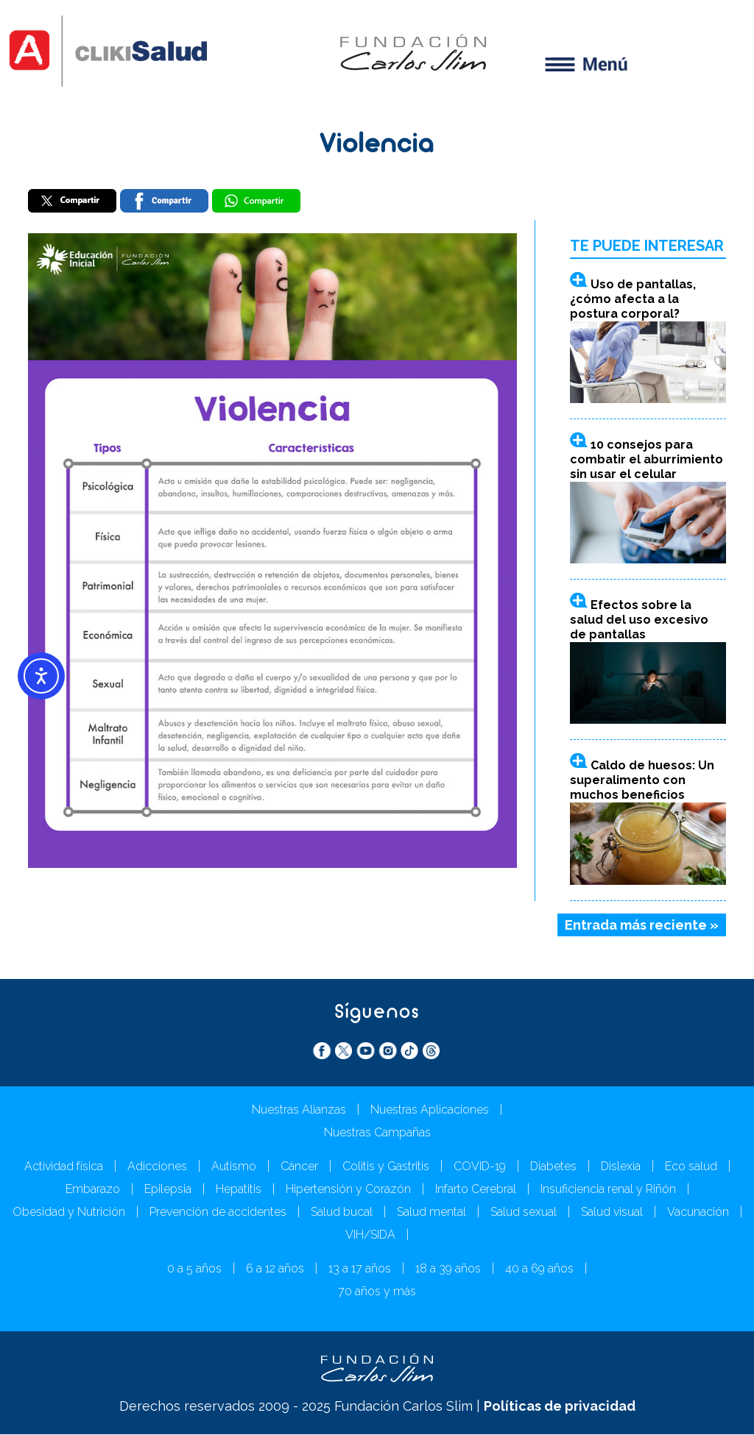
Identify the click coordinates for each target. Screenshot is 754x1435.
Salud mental (431, 1212)
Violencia (377, 145)
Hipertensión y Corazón (348, 1190)
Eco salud (691, 1167)
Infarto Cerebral (475, 1190)
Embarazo (93, 1190)
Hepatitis (238, 1190)
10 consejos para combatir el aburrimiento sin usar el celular (646, 459)
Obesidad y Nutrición (69, 1212)
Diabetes (553, 1167)
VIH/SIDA (370, 1235)
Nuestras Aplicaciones (429, 1110)
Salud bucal (342, 1212)
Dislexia (621, 1167)
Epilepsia (167, 1190)
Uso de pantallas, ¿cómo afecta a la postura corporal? (633, 299)
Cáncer (299, 1167)
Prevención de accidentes (217, 1212)
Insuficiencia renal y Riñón (608, 1190)
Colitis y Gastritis (385, 1167)
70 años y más (377, 1292)
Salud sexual (523, 1212)
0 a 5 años (194, 1269)
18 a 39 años (448, 1269)
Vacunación (698, 1212)
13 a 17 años (359, 1269)
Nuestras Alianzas (299, 1110)
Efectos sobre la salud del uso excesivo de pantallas (639, 620)
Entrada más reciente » (642, 925)
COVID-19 (480, 1167)
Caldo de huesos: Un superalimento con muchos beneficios (642, 780)
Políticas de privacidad (559, 1406)
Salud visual (612, 1212)
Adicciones (157, 1167)
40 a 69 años (539, 1269)
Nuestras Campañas (377, 1133)
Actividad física (63, 1167)
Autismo (233, 1167)
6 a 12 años (275, 1269)
